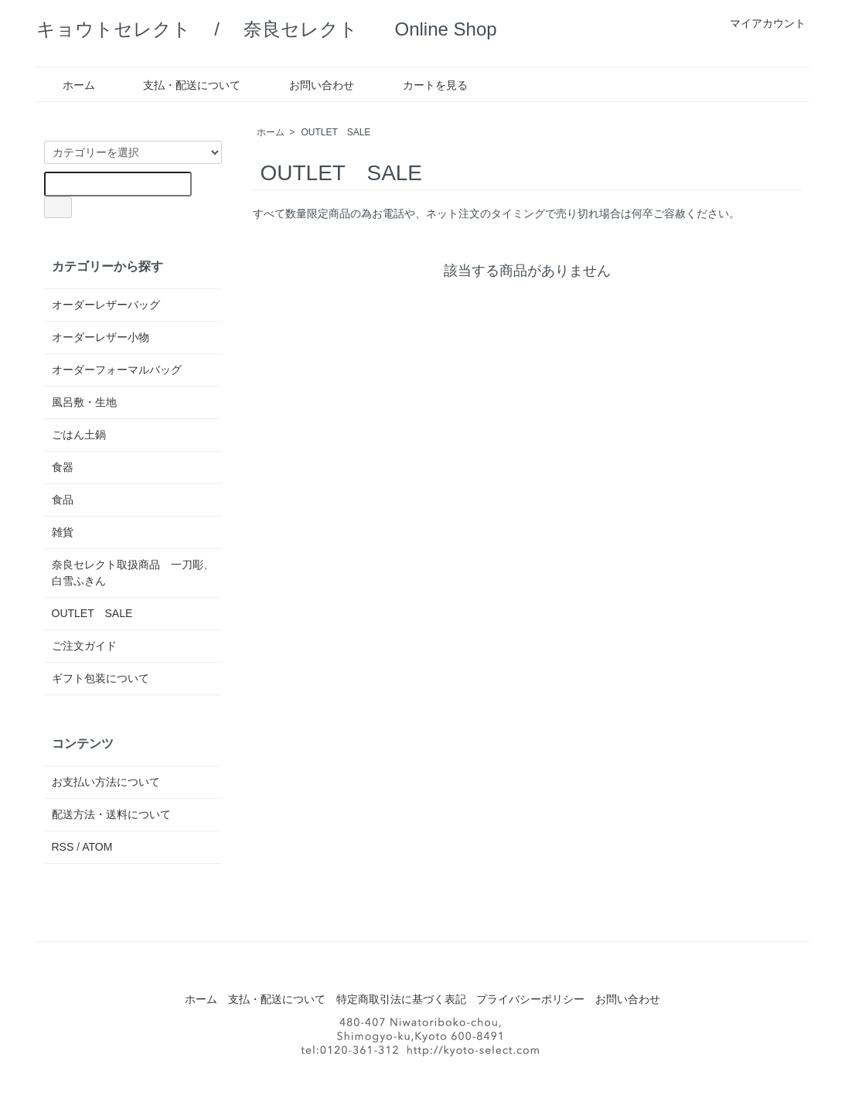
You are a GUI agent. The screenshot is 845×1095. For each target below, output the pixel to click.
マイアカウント (760, 23)
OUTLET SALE (336, 132)
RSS (63, 847)
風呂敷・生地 (84, 402)
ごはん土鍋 (79, 434)
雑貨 (62, 532)
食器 (62, 467)
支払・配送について (180, 85)
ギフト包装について (100, 678)
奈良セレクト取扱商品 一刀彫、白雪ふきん (133, 572)
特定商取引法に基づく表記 (401, 999)
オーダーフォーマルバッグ (117, 369)
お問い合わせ (310, 85)
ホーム (67, 85)
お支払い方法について (106, 782)
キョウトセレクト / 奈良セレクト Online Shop (266, 29)
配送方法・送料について (111, 814)
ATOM (97, 847)
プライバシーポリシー (530, 999)
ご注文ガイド (84, 646)
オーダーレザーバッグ (106, 304)
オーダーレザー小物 (100, 337)
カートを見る (424, 85)
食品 (62, 499)
